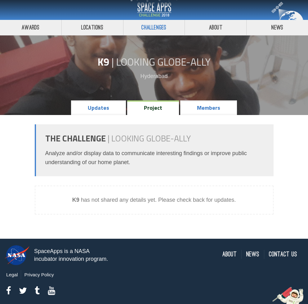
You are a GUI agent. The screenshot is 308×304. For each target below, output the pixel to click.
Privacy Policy (39, 274)
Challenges (153, 27)
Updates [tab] (98, 108)
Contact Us (283, 254)
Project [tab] (153, 108)
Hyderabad (153, 76)
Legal (12, 274)
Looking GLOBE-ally (163, 62)
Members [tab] (208, 108)
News (277, 27)
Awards (30, 27)
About (215, 27)
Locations (92, 27)
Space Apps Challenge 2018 (154, 10)
